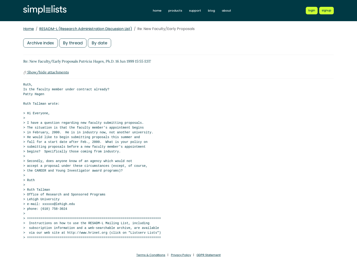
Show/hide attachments (46, 72)
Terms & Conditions (150, 255)
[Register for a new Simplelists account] (326, 10)
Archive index (40, 43)
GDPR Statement (208, 255)
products (175, 10)
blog (211, 10)
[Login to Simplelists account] (312, 10)
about (226, 10)
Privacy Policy (181, 255)
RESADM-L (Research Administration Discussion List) (85, 28)
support (195, 10)
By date (99, 43)
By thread (73, 43)
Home (28, 28)
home (157, 10)
